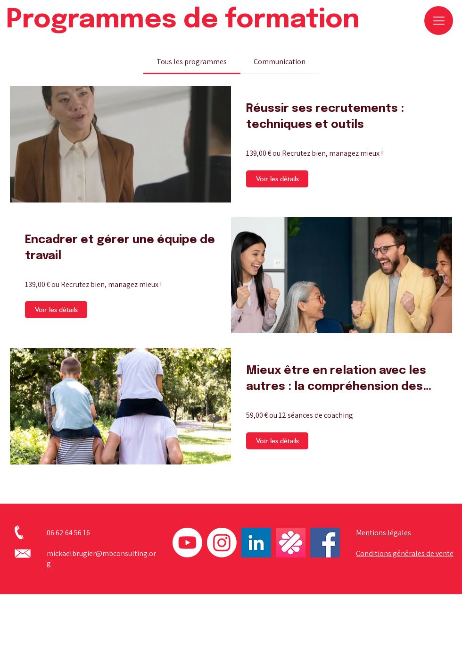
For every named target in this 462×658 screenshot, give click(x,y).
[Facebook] (325, 542)
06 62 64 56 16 (68, 533)
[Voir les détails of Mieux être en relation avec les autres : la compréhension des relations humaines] (277, 440)
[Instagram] (222, 542)
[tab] (191, 62)
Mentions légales (383, 533)
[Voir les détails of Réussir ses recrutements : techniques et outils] (277, 178)
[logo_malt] (290, 542)
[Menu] (438, 20)
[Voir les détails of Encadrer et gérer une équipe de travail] (56, 309)
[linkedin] (256, 542)
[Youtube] (187, 542)
